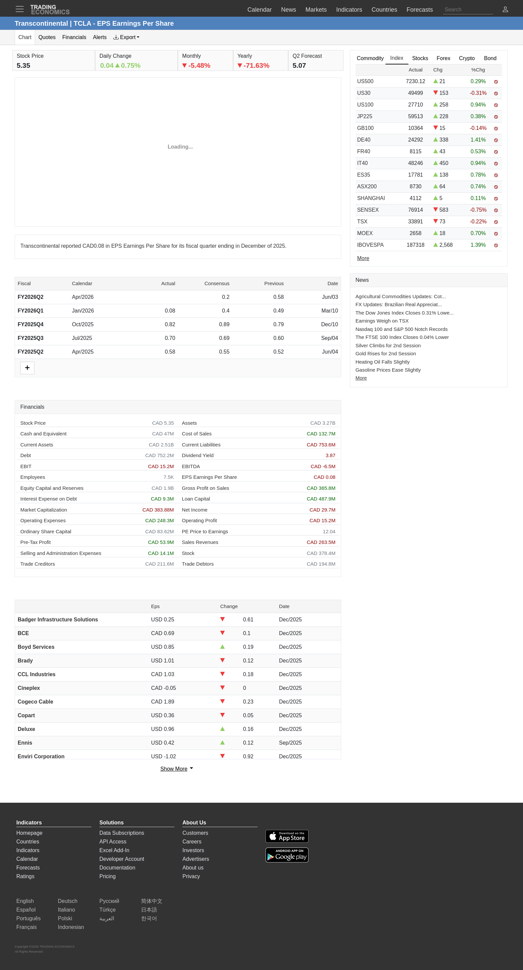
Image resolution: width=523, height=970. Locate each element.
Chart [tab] (24, 37)
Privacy (191, 876)
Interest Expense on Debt (48, 499)
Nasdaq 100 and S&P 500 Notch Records (402, 329)
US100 (365, 105)
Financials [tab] (74, 37)
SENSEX (368, 210)
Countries (27, 841)
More (361, 378)
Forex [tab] (443, 58)
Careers (191, 841)
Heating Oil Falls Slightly (383, 362)
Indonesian (71, 927)
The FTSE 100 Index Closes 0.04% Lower (402, 337)
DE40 (364, 140)
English (25, 901)
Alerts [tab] (100, 37)
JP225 (364, 116)
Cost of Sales (196, 433)
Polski (65, 918)
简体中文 (151, 901)
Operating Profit (199, 520)
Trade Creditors (37, 564)
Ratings (25, 876)
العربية (106, 918)
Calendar (27, 859)
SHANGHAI (371, 198)
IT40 (362, 163)
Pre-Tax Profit (35, 542)
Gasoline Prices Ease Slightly (388, 370)
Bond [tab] (490, 58)
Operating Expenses (43, 520)
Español (26, 910)
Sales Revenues (200, 542)
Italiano (66, 910)
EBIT (25, 466)
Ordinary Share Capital (45, 531)
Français (26, 927)
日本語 (149, 910)
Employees (32, 477)
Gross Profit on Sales (205, 488)
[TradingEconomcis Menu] (22, 9)
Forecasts (28, 867)
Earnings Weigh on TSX (382, 321)
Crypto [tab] (467, 58)
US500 (365, 81)
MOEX (365, 233)
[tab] (126, 37)
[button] (505, 10)
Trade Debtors (197, 564)
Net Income (194, 510)
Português (28, 918)
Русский (109, 901)
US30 (364, 93)
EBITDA (191, 466)
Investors (193, 850)
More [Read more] (363, 258)
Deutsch (68, 901)
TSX (362, 221)
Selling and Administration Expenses (60, 553)
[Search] (468, 9)
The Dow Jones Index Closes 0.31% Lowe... (405, 313)
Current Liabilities (201, 444)
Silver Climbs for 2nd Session (388, 345)
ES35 (363, 175)
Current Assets (36, 444)
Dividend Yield (197, 455)
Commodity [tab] (370, 58)
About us (192, 867)
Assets (189, 423)
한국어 (149, 918)
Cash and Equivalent (43, 433)
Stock (188, 553)
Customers (195, 833)
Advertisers (195, 859)
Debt (25, 455)
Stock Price (33, 423)
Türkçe (107, 910)
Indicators (27, 850)
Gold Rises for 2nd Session (386, 353)
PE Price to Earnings (205, 531)
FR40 (363, 151)
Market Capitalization (43, 510)
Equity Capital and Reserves (51, 488)
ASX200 (367, 186)
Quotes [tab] (47, 37)
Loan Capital (196, 499)
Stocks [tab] (420, 58)
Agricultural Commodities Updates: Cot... (401, 296)
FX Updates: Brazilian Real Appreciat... (399, 304)
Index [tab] (396, 58)
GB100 (365, 128)
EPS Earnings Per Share (209, 477)
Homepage (29, 833)
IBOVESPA (370, 245)
